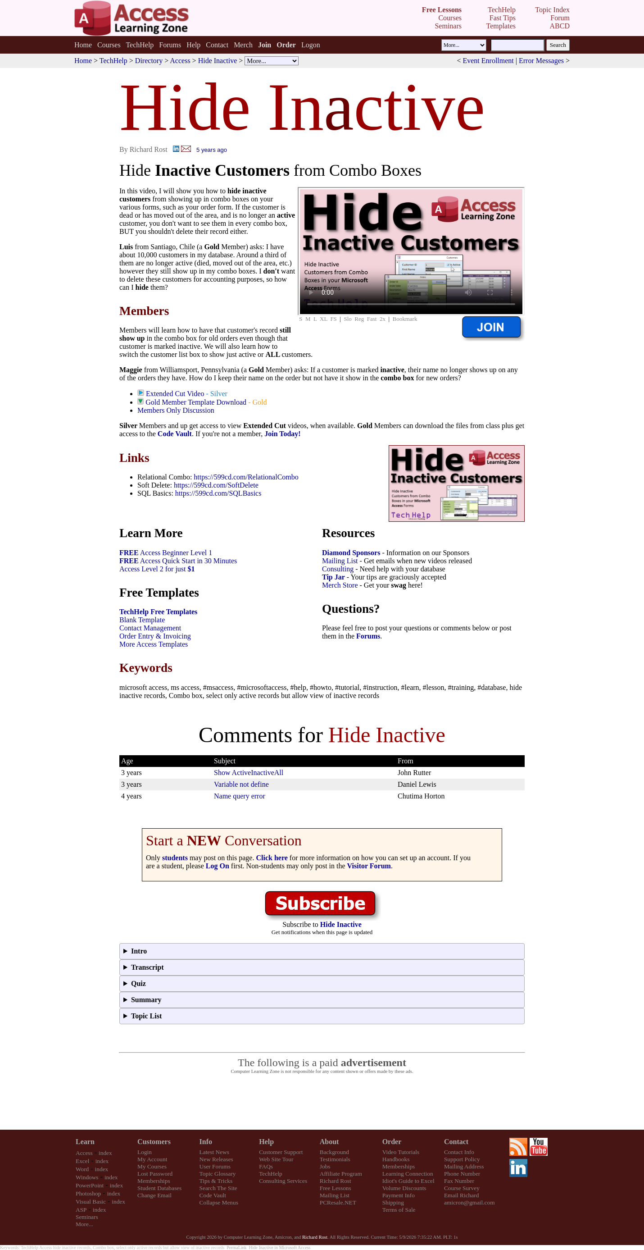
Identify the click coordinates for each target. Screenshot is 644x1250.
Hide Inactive (217, 60)
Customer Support (281, 1152)
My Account (152, 1159)
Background (334, 1152)
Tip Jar (333, 577)
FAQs (266, 1166)
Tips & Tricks (216, 1180)
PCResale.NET (338, 1202)
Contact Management (150, 628)
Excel (82, 1161)
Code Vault (175, 434)
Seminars (87, 1217)
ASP (81, 1209)
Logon (310, 45)
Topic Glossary (218, 1173)
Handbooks (396, 1159)
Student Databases (159, 1188)
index (105, 1153)
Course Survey (462, 1188)
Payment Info (398, 1195)
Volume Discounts (404, 1188)
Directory (149, 60)
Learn (85, 1141)
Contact (217, 45)
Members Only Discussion (175, 410)
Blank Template (142, 620)
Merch (243, 45)
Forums (170, 45)
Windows (87, 1177)
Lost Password (154, 1173)
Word (82, 1169)
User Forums (215, 1166)
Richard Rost (335, 1180)
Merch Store (340, 585)
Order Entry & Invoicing (155, 636)
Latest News (214, 1152)
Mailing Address (464, 1166)
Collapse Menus (219, 1202)
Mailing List (340, 561)
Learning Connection (407, 1173)
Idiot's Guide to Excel (408, 1180)
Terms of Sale (399, 1209)
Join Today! (282, 434)
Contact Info (459, 1152)
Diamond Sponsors (351, 553)
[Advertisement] (322, 1102)
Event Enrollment (488, 60)
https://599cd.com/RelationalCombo (246, 477)
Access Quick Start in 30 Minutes (178, 561)
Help (193, 45)
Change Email (154, 1195)
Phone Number (462, 1173)
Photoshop (88, 1193)
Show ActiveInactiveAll (248, 772)
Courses (109, 45)
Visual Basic (91, 1201)
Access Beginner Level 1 (165, 553)
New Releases (216, 1159)
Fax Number (459, 1180)
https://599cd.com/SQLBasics (218, 493)
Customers (154, 1141)
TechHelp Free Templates (158, 612)
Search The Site (218, 1188)
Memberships (153, 1180)
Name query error (239, 796)
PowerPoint (90, 1185)
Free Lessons (335, 1188)
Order (392, 1141)
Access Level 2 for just (157, 569)
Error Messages (541, 60)
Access (180, 60)
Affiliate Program (341, 1173)
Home (83, 45)
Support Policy (462, 1159)
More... (84, 1224)
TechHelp (140, 45)
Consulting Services (283, 1180)
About (329, 1141)
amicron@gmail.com (469, 1202)
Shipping (393, 1202)
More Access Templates (153, 644)
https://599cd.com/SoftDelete (216, 485)
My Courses (152, 1166)
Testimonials (335, 1159)
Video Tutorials (401, 1152)
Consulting (338, 569)
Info (206, 1141)
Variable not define (241, 784)
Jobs (325, 1166)
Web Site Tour (276, 1159)
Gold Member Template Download (195, 402)
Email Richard (461, 1195)
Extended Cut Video (175, 393)
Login (144, 1152)
